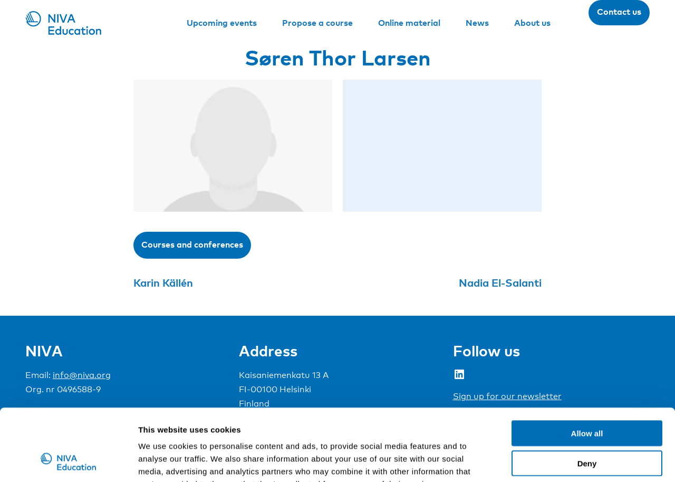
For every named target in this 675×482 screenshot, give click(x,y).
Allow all (587, 367)
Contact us (619, 11)
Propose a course (317, 22)
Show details (553, 461)
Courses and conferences (192, 244)
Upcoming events (222, 22)
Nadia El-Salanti (500, 282)
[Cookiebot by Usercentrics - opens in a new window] (68, 461)
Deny (587, 397)
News (477, 22)
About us (532, 22)
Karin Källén (163, 282)
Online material (409, 22)
